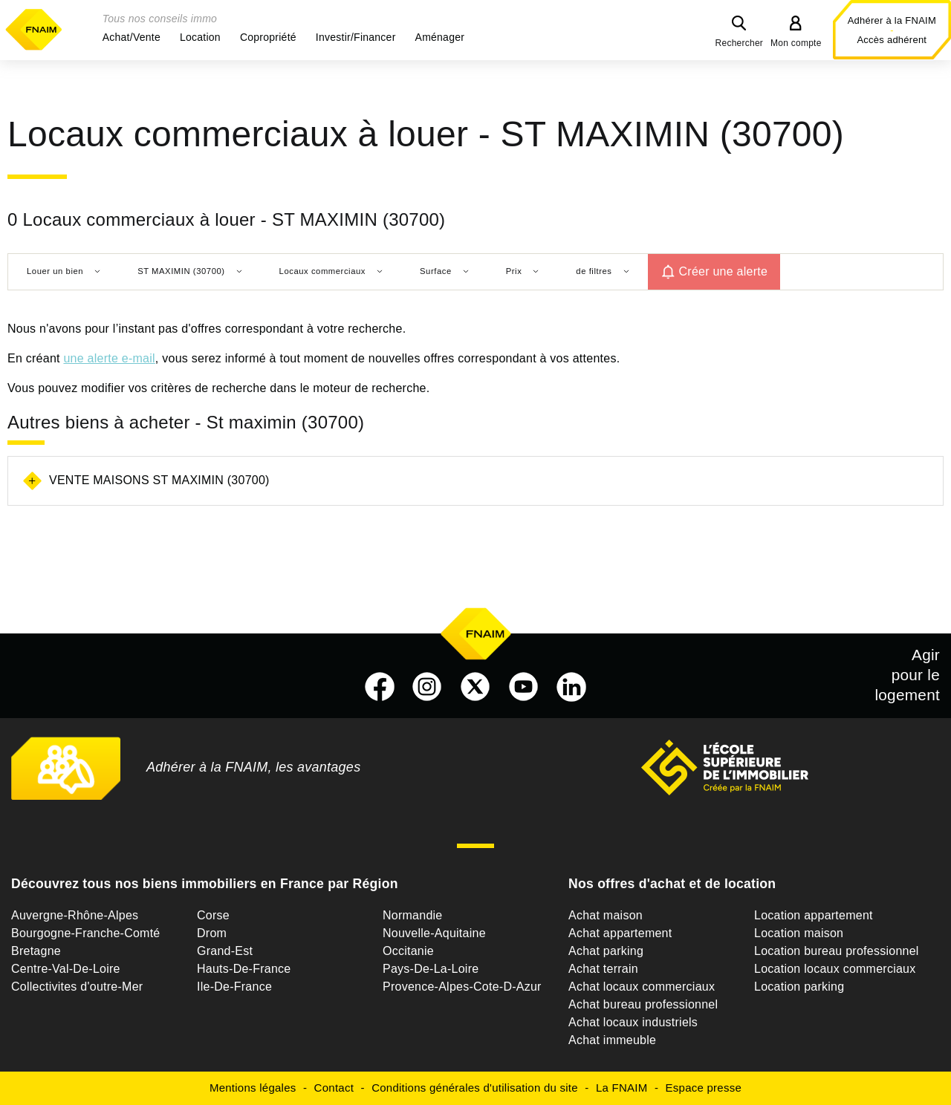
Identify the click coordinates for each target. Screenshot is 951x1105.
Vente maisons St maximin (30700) (159, 480)
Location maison (798, 933)
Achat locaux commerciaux (641, 986)
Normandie (413, 915)
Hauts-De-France (244, 968)
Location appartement (813, 915)
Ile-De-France (234, 986)
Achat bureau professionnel (643, 1004)
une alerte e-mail (109, 358)
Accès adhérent (891, 40)
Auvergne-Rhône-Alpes (74, 915)
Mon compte (796, 43)
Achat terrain (603, 968)
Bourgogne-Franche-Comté (85, 933)
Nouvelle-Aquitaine (434, 933)
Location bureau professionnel (836, 951)
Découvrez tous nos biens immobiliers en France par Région (204, 883)
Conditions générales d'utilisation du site (474, 1087)
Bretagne (36, 951)
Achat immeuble (612, 1040)
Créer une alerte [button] (723, 271)
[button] (131, 37)
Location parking (799, 986)
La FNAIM (622, 1087)
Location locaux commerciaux (835, 968)
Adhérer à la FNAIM (892, 20)
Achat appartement (620, 933)
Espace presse (703, 1087)
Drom (212, 933)
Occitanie (408, 951)
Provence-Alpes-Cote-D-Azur (462, 986)
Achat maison (605, 915)
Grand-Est (225, 951)
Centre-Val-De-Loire (65, 968)
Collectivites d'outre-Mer (77, 986)
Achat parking (605, 951)
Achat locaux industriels (633, 1022)
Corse (213, 915)
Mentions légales (253, 1087)
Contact (334, 1087)
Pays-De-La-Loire (430, 968)
